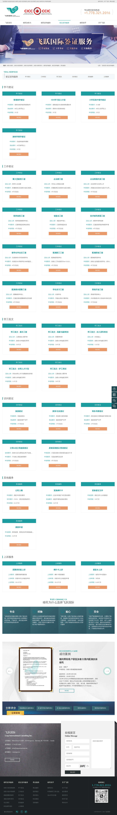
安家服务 (36, 802)
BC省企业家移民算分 (63, 708)
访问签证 (21, 799)
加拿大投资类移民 (9, 788)
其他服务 (21, 802)
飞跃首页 (8, 23)
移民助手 (83, 23)
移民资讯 (100, 1)
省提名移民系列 (9, 799)
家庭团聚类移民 (9, 795)
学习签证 (21, 788)
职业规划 (36, 799)
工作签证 (21, 791)
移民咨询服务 (46, 23)
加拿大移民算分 (38, 65)
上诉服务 (21, 806)
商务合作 (65, 802)
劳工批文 (21, 795)
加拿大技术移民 (28, 65)
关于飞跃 (106, 1)
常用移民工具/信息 (53, 791)
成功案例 (65, 791)
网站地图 (112, 1)
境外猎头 (36, 795)
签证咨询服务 (64, 23)
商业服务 (63, 65)
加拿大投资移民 (18, 65)
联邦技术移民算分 (100, 708)
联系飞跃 (65, 799)
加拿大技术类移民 (9, 791)
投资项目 (36, 791)
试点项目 (6, 802)
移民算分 (50, 788)
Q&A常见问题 (51, 795)
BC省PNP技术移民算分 (45, 708)
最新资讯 (65, 795)
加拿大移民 (10, 65)
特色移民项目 (8, 806)
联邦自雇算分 (82, 708)
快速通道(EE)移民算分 (27, 708)
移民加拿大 (27, 23)
